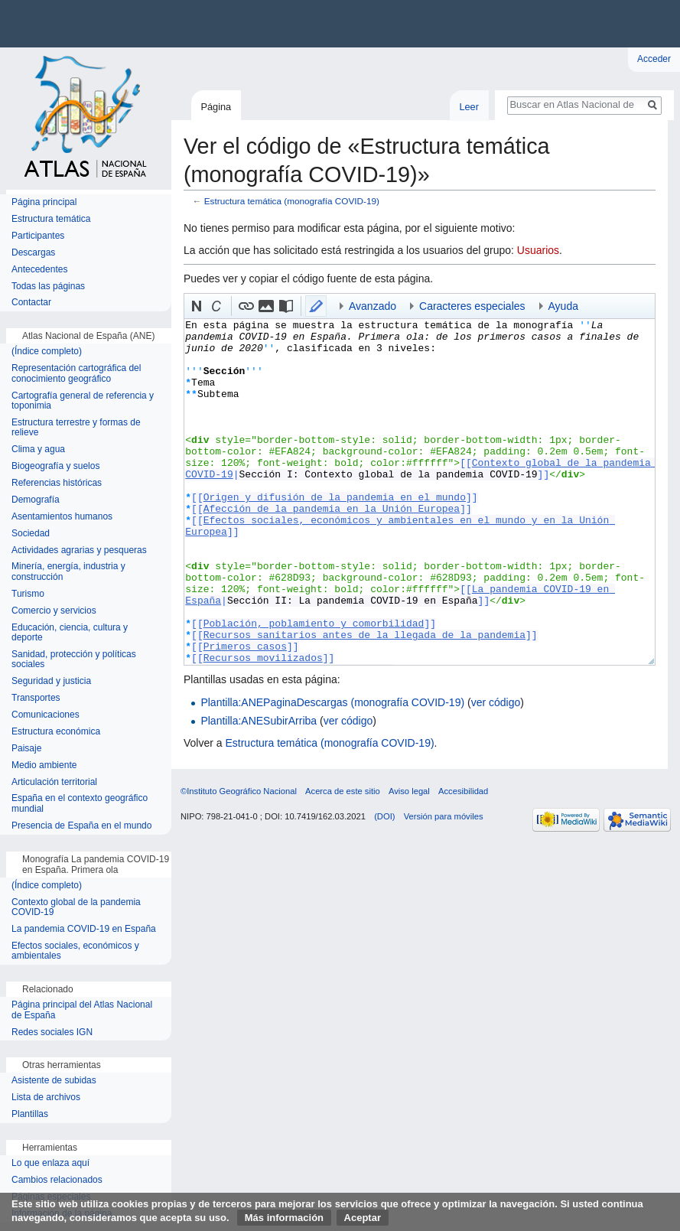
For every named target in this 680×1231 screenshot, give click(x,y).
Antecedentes (39, 270)
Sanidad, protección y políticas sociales (73, 660)
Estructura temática (50, 219)
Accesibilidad (463, 791)
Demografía (35, 500)
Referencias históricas (56, 483)
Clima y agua (38, 449)
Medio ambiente (43, 765)
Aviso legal (409, 791)
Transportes (35, 698)
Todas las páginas (48, 286)
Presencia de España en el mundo (81, 826)
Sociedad (30, 534)
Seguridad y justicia (51, 681)
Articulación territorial (54, 782)
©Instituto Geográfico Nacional (239, 791)
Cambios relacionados (56, 1180)
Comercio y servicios (53, 611)
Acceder (654, 59)
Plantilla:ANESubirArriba (258, 721)
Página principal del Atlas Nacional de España (81, 1010)
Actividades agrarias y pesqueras (79, 550)
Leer (469, 106)
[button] (196, 306)
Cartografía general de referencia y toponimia (82, 401)
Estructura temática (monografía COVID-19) (291, 201)
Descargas (33, 253)
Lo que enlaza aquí (50, 1163)
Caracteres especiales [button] (472, 306)
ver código (496, 702)
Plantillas (29, 1114)
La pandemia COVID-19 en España (83, 929)
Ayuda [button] (563, 306)
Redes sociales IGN (52, 1032)
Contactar (31, 303)
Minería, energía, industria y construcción (68, 572)
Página (215, 106)
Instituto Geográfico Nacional (245, 23)
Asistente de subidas (53, 1081)
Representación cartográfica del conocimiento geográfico (76, 373)
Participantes (37, 236)
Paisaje (26, 749)
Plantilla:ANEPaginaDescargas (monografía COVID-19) (332, 702)
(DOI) (384, 816)
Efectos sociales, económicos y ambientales (75, 951)
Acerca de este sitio (342, 791)
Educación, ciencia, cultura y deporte (69, 633)
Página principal (43, 202)
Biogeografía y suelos (55, 466)
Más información (284, 1217)
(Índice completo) (46, 352)
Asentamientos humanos (61, 517)
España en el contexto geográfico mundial (79, 803)
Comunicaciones (45, 715)
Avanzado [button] (372, 306)
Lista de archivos (45, 1097)
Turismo (27, 594)
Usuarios (538, 250)
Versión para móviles (443, 816)
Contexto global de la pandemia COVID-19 (76, 907)
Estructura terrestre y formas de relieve (76, 428)
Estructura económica (55, 732)
